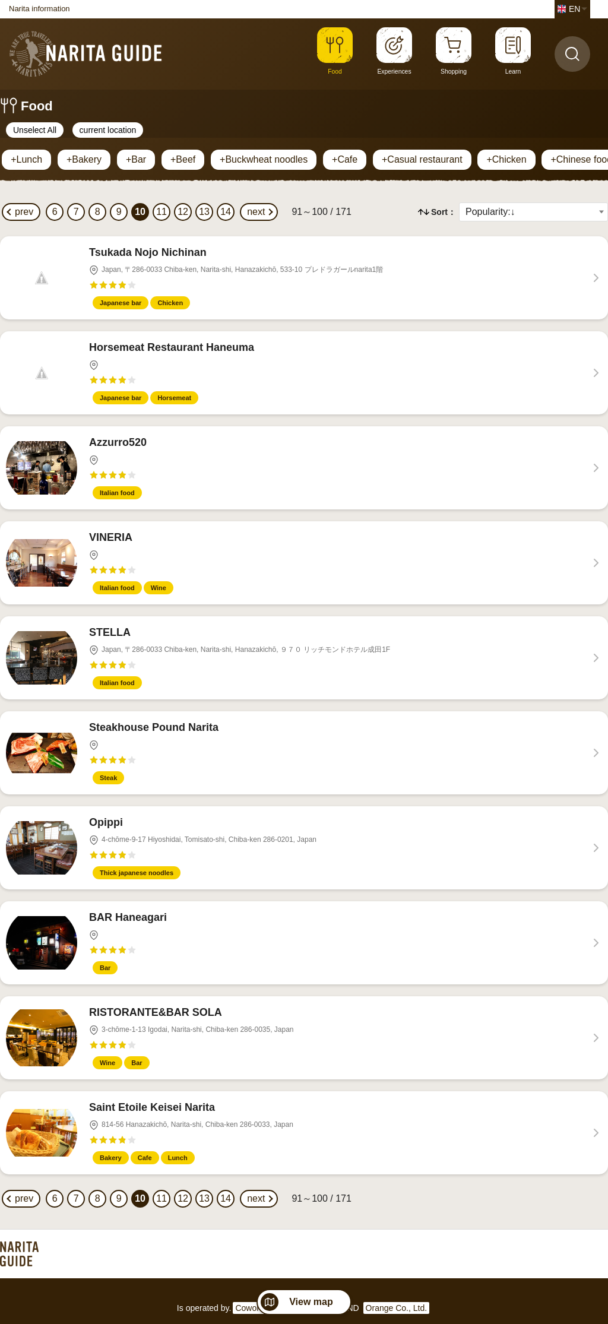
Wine (158, 587)
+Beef (182, 159)
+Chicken (506, 159)
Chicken (170, 302)
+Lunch (26, 159)
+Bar (136, 159)
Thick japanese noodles (136, 872)
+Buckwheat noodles (264, 159)
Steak (108, 777)
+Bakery (84, 159)
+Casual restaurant (422, 159)
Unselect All (34, 130)
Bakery (111, 1157)
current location (108, 130)
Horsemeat (174, 397)
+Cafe (344, 159)
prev (24, 212)
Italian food (117, 492)
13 (204, 212)
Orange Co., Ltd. (397, 1308)
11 (161, 212)
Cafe (145, 1157)
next (256, 212)
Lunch (178, 1157)
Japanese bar (120, 302)
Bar (105, 967)
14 (225, 212)
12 (183, 212)
